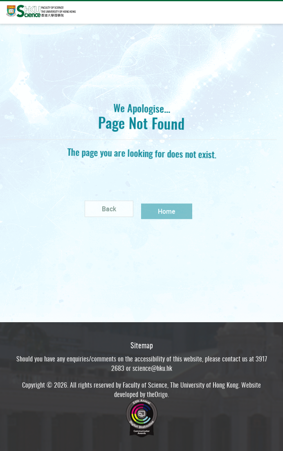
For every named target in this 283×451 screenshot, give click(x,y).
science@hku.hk (152, 370)
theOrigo (157, 397)
